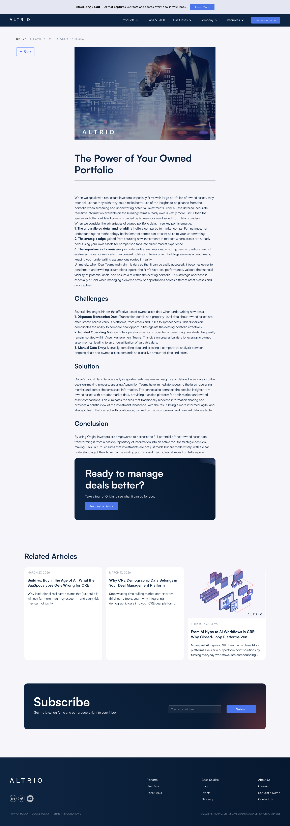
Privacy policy (19, 813)
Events (206, 793)
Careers (263, 786)
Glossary (207, 799)
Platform (152, 780)
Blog (205, 786)
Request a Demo (266, 20)
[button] (130, 20)
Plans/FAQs (154, 793)
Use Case (153, 786)
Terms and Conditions (67, 813)
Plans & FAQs (155, 20)
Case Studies (210, 780)
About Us (264, 780)
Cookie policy (40, 813)
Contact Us (265, 799)
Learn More (202, 7)
